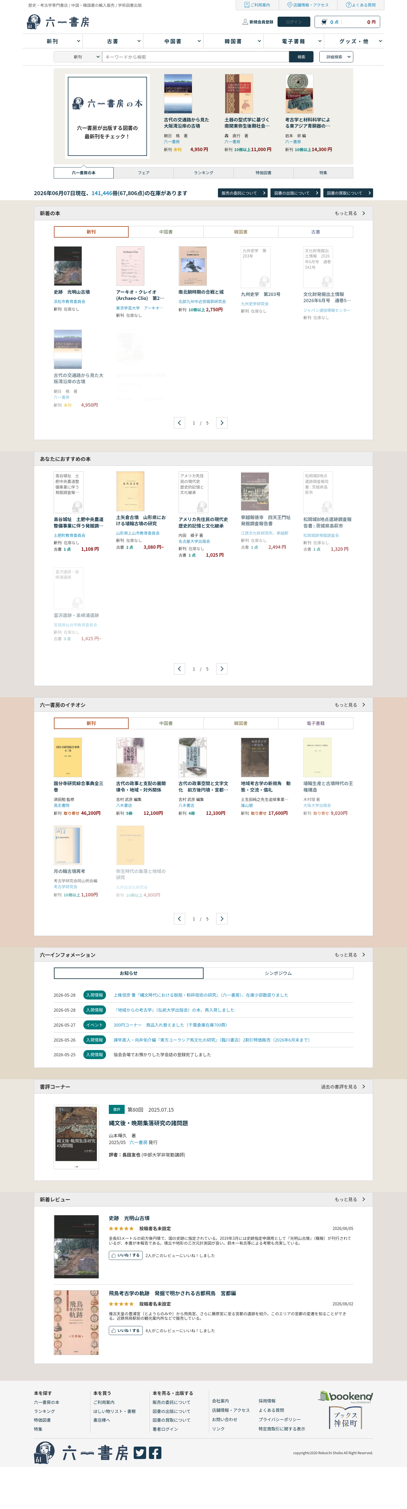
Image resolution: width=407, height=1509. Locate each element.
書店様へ (101, 1420)
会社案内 (220, 1401)
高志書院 (62, 805)
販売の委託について (239, 193)
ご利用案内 (260, 5)
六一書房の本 (46, 1402)
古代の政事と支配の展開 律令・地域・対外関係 (143, 786)
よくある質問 (364, 5)
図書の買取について (345, 193)
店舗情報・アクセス (311, 5)
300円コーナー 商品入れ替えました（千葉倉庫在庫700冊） (172, 1025)
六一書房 (172, 141)
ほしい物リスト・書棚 (114, 1411)
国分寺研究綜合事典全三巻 (78, 786)
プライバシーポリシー (280, 1419)
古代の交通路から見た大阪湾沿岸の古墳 (186, 122)
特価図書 (42, 1420)
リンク (218, 1429)
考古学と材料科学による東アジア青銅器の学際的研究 (307, 126)
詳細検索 (334, 57)
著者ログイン (165, 1429)
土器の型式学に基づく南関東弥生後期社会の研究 (247, 126)
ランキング (44, 1411)
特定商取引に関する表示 (282, 1429)
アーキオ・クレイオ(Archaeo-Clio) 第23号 (139, 298)
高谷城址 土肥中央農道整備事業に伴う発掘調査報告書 (78, 525)
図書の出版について (292, 193)
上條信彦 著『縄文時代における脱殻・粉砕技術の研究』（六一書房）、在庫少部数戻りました (201, 995)
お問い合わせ (224, 1419)
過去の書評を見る (339, 1086)
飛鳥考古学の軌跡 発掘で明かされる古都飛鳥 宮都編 (172, 1293)
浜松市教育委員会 (69, 301)
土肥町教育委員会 (69, 535)
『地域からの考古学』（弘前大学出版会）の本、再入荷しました (174, 1010)
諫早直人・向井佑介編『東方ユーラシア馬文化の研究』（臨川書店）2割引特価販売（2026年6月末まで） (213, 1040)
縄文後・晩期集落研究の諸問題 (148, 1123)
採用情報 (267, 1401)
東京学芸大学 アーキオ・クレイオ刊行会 (153, 308)
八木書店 (124, 805)
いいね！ (125, 1255)
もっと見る (346, 212)
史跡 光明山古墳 (72, 291)
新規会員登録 (261, 22)
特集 (38, 1429)
